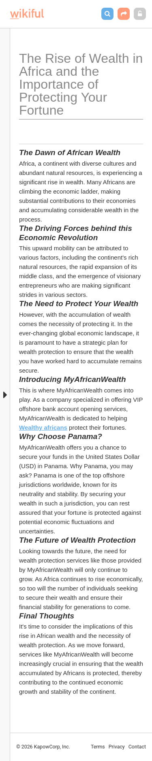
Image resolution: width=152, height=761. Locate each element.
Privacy (117, 747)
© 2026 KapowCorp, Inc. (43, 747)
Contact (137, 747)
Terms (98, 747)
